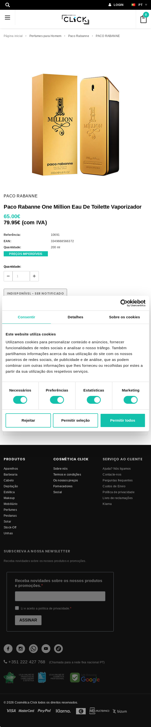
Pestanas (10, 515)
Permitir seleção (75, 420)
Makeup (9, 498)
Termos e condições (67, 474)
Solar (7, 521)
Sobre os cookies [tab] (124, 317)
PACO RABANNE (108, 36)
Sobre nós (60, 468)
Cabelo (9, 480)
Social (57, 492)
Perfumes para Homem (45, 36)
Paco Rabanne (78, 36)
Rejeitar (28, 420)
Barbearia (10, 474)
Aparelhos (11, 468)
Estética (9, 492)
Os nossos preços (65, 480)
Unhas (8, 533)
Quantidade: (12, 266)
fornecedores (63, 486)
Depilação (11, 486)
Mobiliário (10, 504)
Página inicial (13, 36)
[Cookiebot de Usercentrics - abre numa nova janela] (123, 303)
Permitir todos (122, 420)
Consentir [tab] (26, 317)
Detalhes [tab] (75, 317)
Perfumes (10, 510)
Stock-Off (10, 527)
